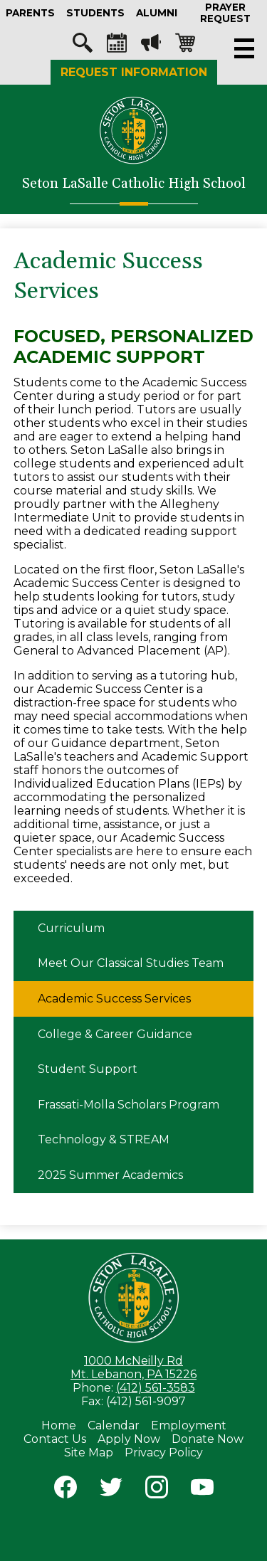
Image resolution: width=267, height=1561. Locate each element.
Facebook (65, 1490)
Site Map (88, 1452)
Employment (188, 1425)
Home (58, 1425)
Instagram (157, 1490)
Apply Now (129, 1439)
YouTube (202, 1490)
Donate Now (208, 1439)
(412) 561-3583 (155, 1388)
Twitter (111, 1490)
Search (83, 46)
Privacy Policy (164, 1452)
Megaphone (151, 46)
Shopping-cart (185, 46)
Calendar (117, 46)
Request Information (134, 72)
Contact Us (54, 1439)
